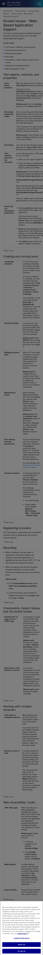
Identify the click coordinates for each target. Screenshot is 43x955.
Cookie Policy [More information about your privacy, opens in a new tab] (22, 935)
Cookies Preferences (21, 940)
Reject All (21, 946)
